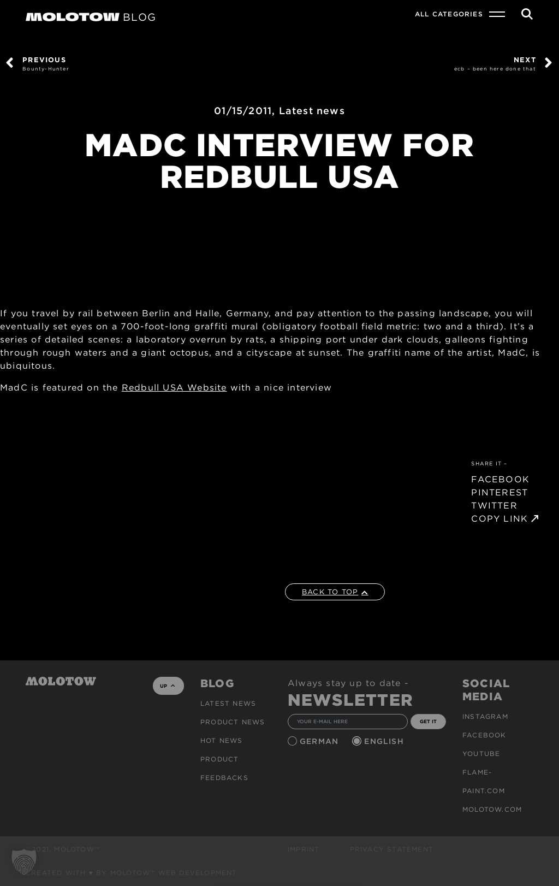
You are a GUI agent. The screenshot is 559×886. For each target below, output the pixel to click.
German (320, 741)
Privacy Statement (391, 849)
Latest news (312, 110)
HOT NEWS (221, 740)
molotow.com (492, 809)
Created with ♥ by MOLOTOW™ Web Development (131, 873)
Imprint (303, 849)
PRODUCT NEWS (232, 722)
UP (167, 686)
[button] (24, 862)
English (385, 741)
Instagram (485, 716)
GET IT (428, 721)
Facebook (484, 735)
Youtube (481, 753)
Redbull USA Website (174, 387)
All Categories (449, 14)
